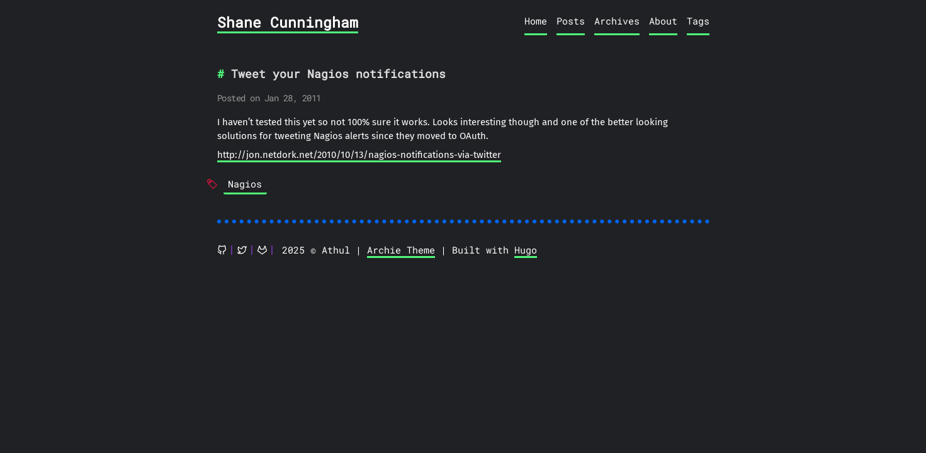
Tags (698, 20)
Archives (617, 20)
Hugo (525, 249)
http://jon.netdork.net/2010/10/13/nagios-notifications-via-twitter (359, 154)
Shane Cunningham (287, 22)
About (663, 20)
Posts (570, 20)
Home (535, 20)
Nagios (245, 183)
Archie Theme (401, 249)
